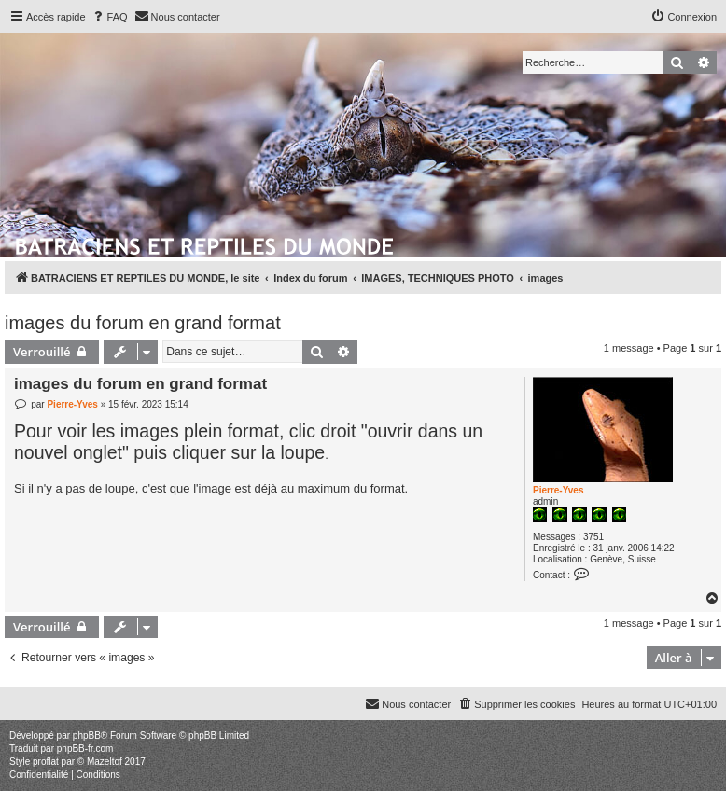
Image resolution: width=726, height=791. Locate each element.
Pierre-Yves (558, 490)
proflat (46, 761)
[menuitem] (109, 17)
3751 (593, 537)
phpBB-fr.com (85, 748)
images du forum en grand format (143, 322)
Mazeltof (104, 761)
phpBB (87, 735)
